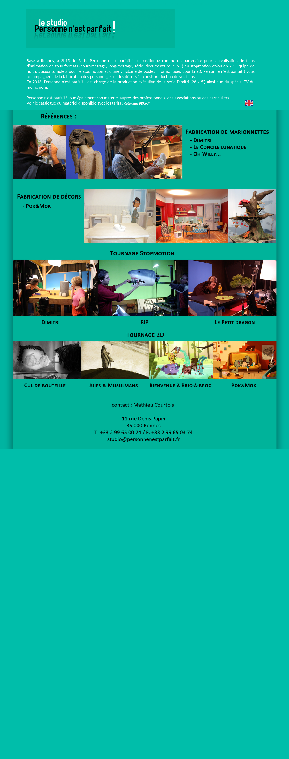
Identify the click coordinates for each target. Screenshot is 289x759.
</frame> (215, 51)
